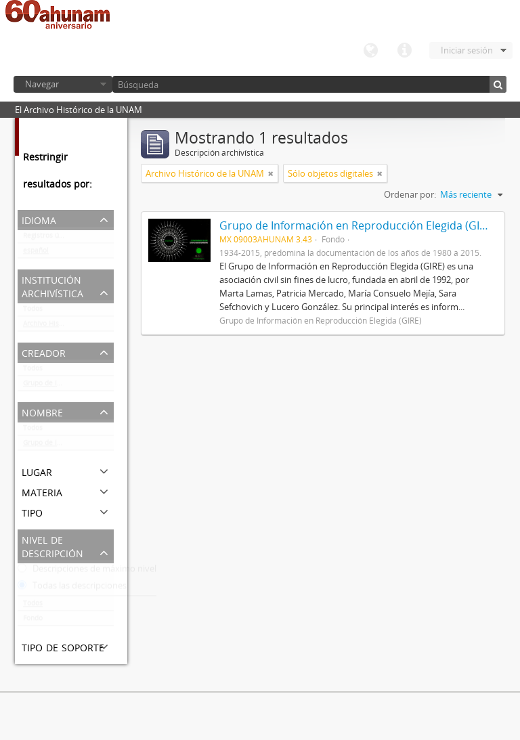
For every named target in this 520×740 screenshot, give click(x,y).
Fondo (33, 621)
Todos (33, 311)
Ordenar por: (410, 194)
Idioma (370, 51)
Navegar (42, 84)
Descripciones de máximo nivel (87, 571)
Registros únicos (49, 238)
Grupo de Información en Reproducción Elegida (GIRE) (68, 386)
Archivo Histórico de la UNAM (68, 326)
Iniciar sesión (467, 50)
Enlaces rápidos (404, 51)
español (36, 253)
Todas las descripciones (72, 588)
